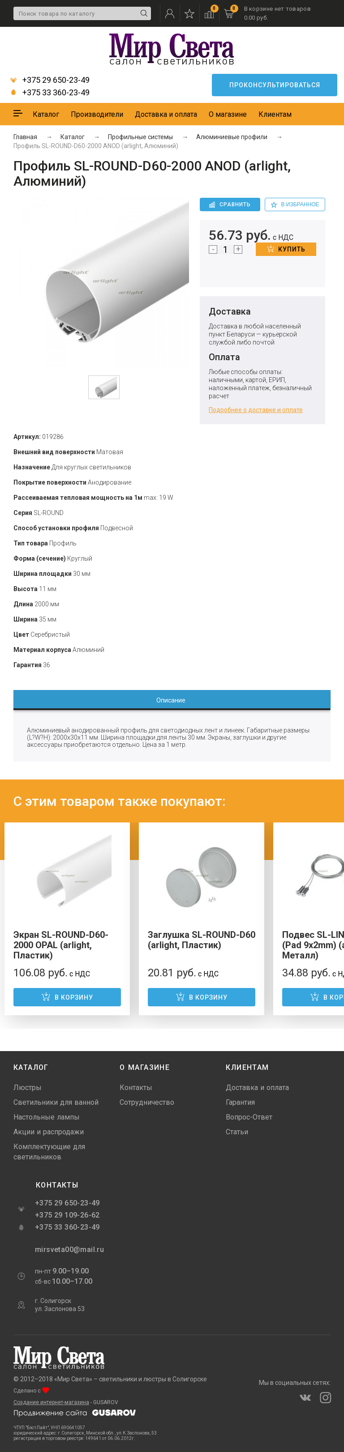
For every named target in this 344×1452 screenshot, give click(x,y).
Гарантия (240, 1102)
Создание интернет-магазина (51, 1402)
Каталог (46, 114)
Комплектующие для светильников (49, 1151)
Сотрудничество (147, 1102)
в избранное (295, 204)
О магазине (228, 114)
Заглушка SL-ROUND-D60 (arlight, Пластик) (201, 939)
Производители (97, 114)
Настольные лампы (46, 1117)
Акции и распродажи (48, 1132)
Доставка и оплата (166, 114)
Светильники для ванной (56, 1102)
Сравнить (230, 204)
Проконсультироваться (274, 85)
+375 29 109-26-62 (67, 1215)
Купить (286, 249)
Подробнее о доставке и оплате (256, 409)
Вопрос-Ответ (249, 1117)
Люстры (27, 1087)
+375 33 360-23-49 (50, 93)
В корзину (67, 996)
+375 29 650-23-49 (50, 80)
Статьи (237, 1132)
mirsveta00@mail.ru (68, 1249)
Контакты (136, 1087)
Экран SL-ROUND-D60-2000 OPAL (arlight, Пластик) (60, 945)
